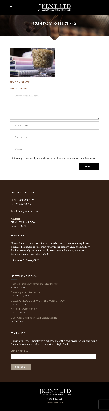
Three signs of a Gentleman (25, 292)
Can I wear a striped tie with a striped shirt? (34, 317)
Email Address (21, 351)
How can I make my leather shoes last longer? (34, 284)
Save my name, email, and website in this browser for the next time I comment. (55, 158)
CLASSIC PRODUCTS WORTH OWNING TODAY (39, 300)
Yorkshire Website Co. (54, 402)
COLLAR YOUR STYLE (24, 309)
